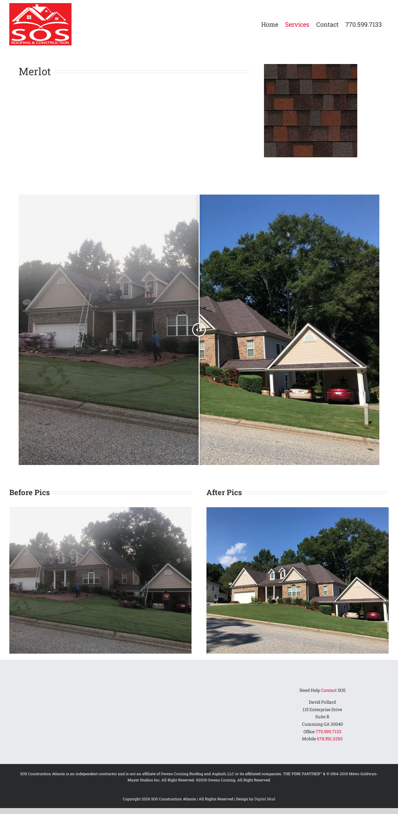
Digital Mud (264, 798)
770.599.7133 (328, 731)
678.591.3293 (330, 739)
